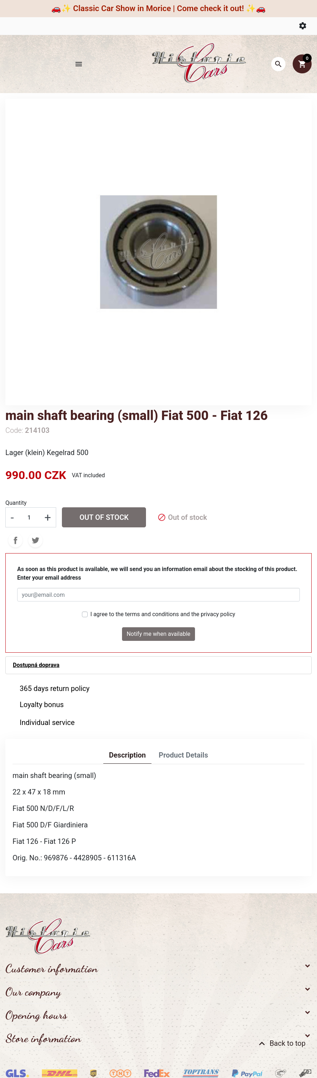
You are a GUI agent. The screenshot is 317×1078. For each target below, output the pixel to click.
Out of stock (103, 517)
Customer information (51, 968)
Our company (33, 992)
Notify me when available (158, 633)
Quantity (15, 502)
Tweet (35, 540)
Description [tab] (127, 755)
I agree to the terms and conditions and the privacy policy (163, 614)
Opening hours (36, 1015)
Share (15, 540)
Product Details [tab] (183, 755)
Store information (43, 1038)
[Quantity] (29, 517)
